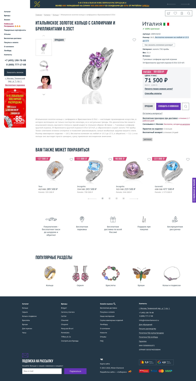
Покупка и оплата (11, 42)
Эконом (7, 20)
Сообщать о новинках (168, 106)
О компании (9, 47)
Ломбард (7, 51)
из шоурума (185, 124)
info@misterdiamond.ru (149, 320)
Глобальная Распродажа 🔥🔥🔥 (12, 25)
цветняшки (147, 139)
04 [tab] (123, 199)
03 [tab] (116, 199)
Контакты (8, 55)
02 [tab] (109, 199)
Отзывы (7, 34)
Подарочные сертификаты (15, 30)
